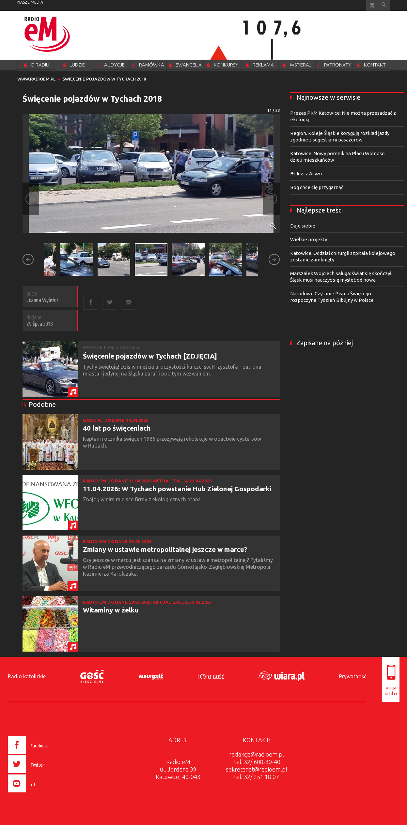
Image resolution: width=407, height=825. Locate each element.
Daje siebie (302, 225)
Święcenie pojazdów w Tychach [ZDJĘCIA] (150, 356)
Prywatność (352, 676)
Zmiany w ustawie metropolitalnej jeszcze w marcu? (165, 549)
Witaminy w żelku (111, 610)
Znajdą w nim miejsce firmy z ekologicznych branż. (143, 499)
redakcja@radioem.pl (256, 754)
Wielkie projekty (308, 239)
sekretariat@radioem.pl (256, 769)
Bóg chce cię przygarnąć (316, 187)
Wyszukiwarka (384, 5)
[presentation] (41, 793)
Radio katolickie (27, 676)
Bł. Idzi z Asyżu (306, 173)
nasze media (30, 2)
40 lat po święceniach (117, 428)
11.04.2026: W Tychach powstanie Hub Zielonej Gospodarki (177, 489)
